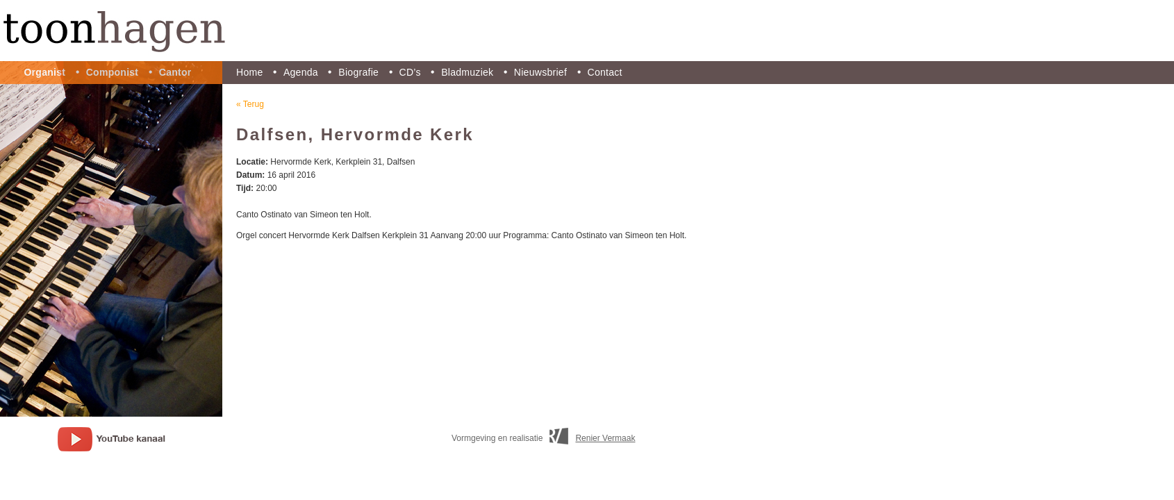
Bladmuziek (467, 72)
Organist (44, 72)
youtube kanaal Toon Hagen (111, 439)
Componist (112, 72)
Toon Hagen (587, 30)
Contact (605, 72)
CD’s (410, 72)
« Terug (250, 104)
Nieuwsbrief (540, 72)
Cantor (175, 72)
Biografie (358, 72)
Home (249, 72)
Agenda (300, 72)
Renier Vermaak (605, 438)
